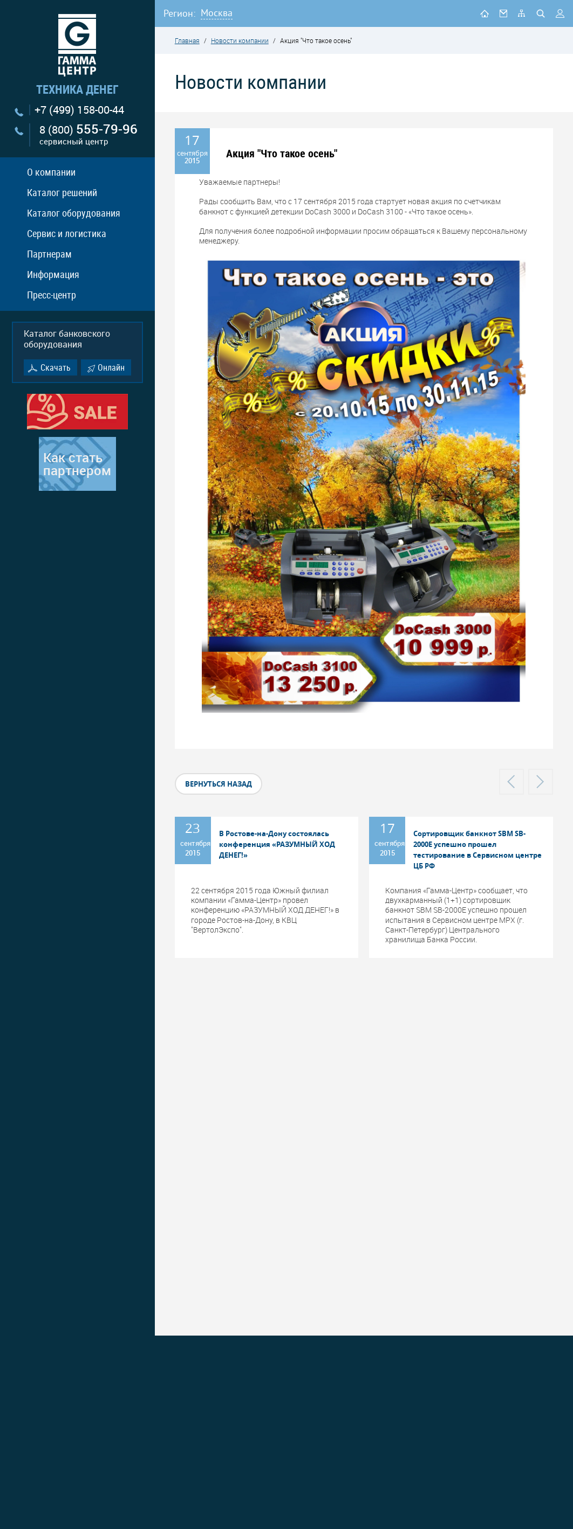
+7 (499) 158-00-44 (79, 110)
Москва (217, 12)
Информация (53, 274)
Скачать (55, 367)
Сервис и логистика (66, 233)
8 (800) (88, 135)
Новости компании (240, 40)
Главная (187, 40)
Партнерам (49, 253)
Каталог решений (62, 192)
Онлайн (111, 367)
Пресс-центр (51, 294)
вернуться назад (218, 784)
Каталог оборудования (73, 212)
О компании (51, 171)
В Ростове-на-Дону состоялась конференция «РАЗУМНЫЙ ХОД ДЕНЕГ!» (277, 844)
